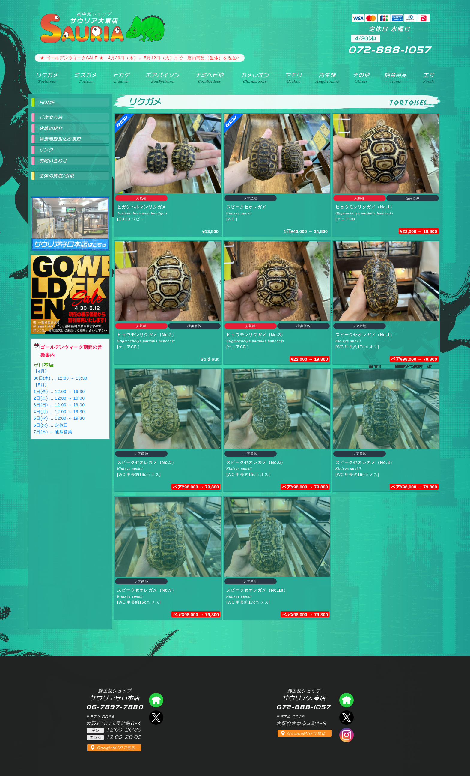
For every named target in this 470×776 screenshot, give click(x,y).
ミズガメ (85, 78)
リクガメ (47, 78)
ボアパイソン (162, 78)
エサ (428, 78)
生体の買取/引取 (56, 176)
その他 (361, 78)
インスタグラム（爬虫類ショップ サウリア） (346, 735)
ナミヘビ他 (209, 78)
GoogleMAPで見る (116, 748)
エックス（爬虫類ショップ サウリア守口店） (156, 717)
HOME (47, 102)
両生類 (327, 78)
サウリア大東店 (94, 18)
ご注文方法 (50, 117)
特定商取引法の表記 (60, 139)
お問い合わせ (53, 161)
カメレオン (255, 78)
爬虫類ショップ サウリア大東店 (346, 700)
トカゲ (121, 78)
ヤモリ (293, 78)
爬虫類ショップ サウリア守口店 (70, 218)
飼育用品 (395, 78)
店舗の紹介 (50, 128)
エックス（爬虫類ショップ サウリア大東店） (346, 717)
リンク (46, 150)
